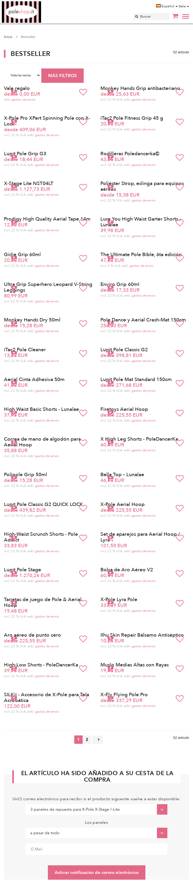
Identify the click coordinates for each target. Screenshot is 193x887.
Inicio (8, 36)
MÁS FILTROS (62, 76)
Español (167, 6)
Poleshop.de (33, 3)
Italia (184, 6)
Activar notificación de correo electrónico (97, 872)
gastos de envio (24, 99)
